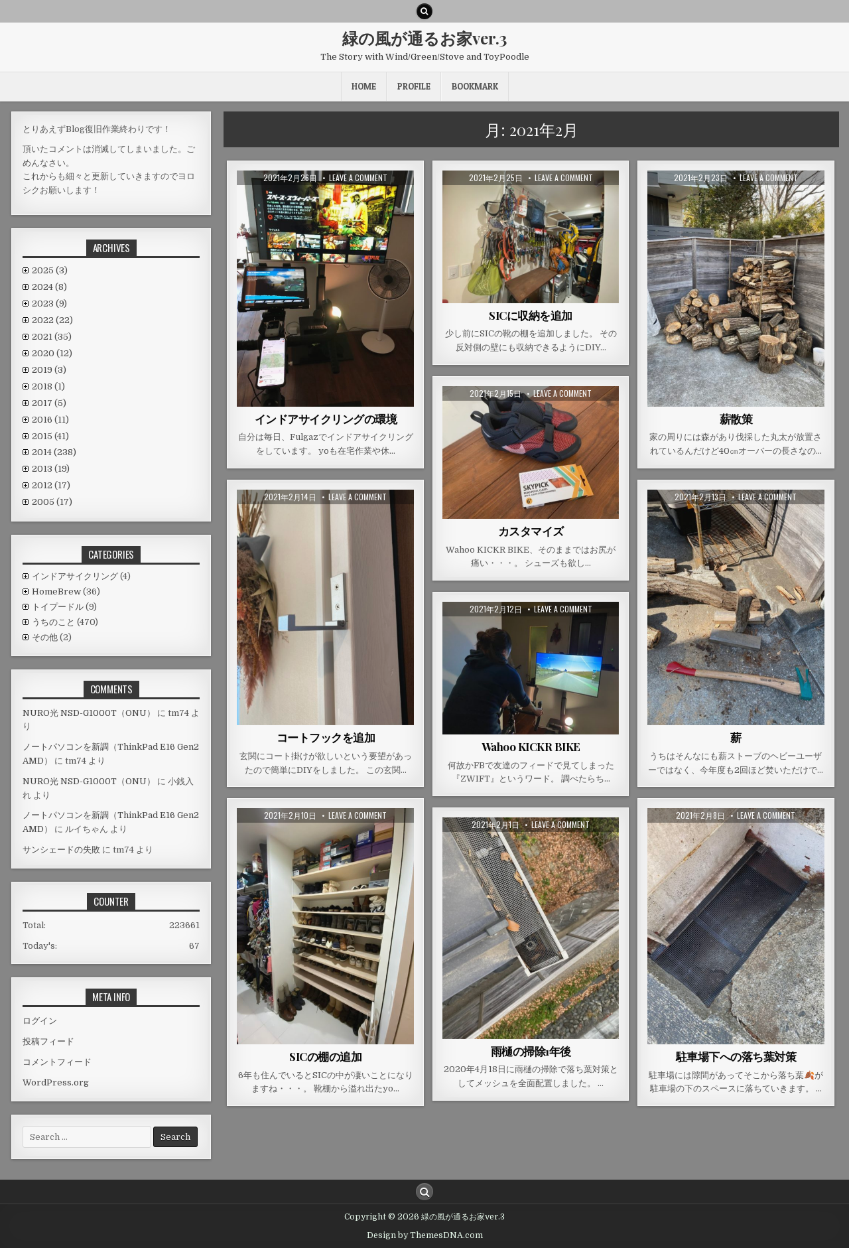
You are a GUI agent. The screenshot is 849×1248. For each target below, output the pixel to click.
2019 (49, 370)
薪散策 (736, 418)
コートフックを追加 (326, 737)
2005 (52, 502)
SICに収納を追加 (530, 315)
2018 (48, 386)
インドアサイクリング (75, 576)
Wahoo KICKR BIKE (531, 746)
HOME (364, 86)
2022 (52, 320)
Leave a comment (358, 178)
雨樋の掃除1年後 (531, 1051)
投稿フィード (48, 1041)
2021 (52, 337)
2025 (50, 270)
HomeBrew (56, 591)
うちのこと (53, 622)
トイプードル (58, 607)
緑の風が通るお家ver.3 (424, 37)
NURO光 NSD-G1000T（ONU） (89, 713)
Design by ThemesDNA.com (425, 1235)
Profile (413, 86)
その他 (45, 637)
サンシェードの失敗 (61, 850)
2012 (51, 485)
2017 (49, 403)
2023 (49, 304)
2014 (54, 452)
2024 (49, 287)
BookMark (475, 86)
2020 (52, 353)
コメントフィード (57, 1062)
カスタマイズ (531, 530)
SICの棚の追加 (325, 1056)
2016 (50, 420)
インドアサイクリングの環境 (326, 418)
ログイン (40, 1021)
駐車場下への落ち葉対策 (736, 1056)
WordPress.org (56, 1082)
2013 (51, 469)
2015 (50, 436)
